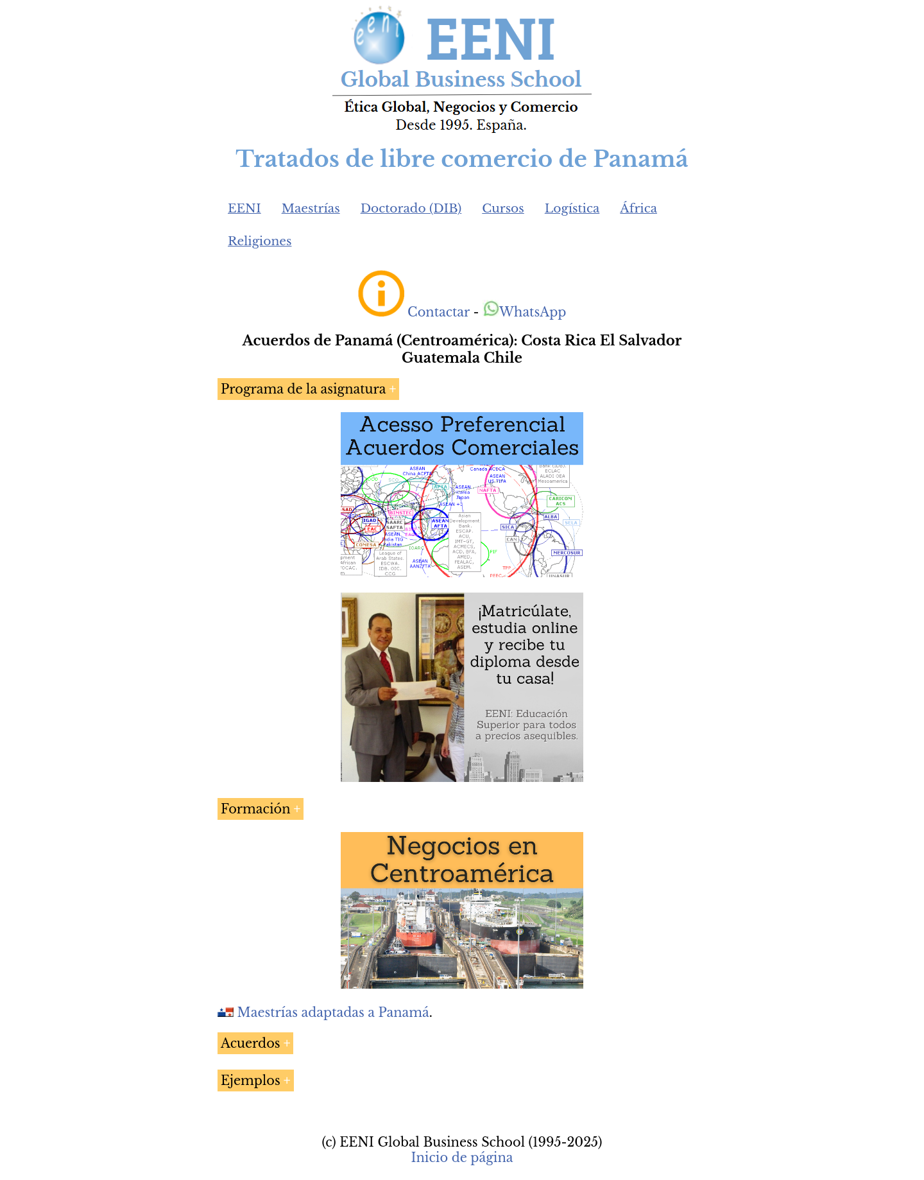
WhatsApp (525, 312)
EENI (244, 208)
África (638, 208)
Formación (256, 809)
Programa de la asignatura (303, 389)
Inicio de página (462, 1157)
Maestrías (311, 208)
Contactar (438, 312)
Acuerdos (250, 1043)
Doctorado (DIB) (411, 208)
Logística (572, 208)
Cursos (503, 208)
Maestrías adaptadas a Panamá (333, 1012)
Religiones (259, 241)
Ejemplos (250, 1080)
